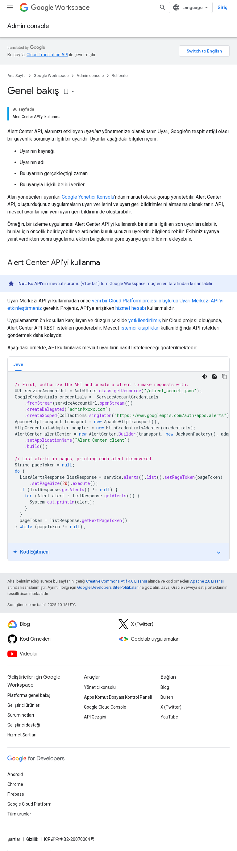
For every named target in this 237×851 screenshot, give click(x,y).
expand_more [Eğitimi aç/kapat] (218, 552)
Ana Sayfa (16, 75)
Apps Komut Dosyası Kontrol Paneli (118, 697)
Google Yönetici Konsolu (88, 197)
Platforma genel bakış (28, 695)
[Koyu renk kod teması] (205, 376)
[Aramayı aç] (162, 7)
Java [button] (18, 364)
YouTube (169, 716)
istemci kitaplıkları (140, 328)
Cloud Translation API (47, 54)
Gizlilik (32, 839)
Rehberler (120, 75)
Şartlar (13, 839)
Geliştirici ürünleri (23, 705)
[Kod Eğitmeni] (214, 376)
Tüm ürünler (19, 813)
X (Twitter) (170, 707)
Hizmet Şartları (21, 734)
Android (15, 774)
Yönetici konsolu (100, 687)
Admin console (28, 26)
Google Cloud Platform (29, 804)
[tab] (18, 364)
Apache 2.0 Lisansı (207, 581)
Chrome (15, 784)
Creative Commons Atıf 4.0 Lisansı (116, 581)
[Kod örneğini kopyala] (224, 376)
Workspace (60, 7)
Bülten (166, 697)
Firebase (15, 794)
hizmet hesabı (130, 308)
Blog (164, 687)
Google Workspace (51, 75)
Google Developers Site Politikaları (108, 587)
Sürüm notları (20, 715)
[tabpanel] (118, 466)
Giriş (222, 7)
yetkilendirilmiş (144, 320)
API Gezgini (95, 716)
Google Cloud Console (105, 707)
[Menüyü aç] (10, 7)
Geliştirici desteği (23, 725)
